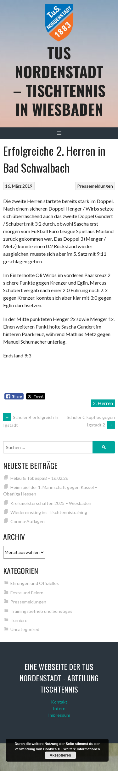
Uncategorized (24, 629)
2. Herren (103, 403)
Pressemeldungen (95, 186)
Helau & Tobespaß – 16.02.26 (39, 478)
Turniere (18, 620)
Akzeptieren (60, 755)
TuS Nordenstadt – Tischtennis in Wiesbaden (59, 80)
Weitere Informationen (82, 749)
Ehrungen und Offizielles (34, 583)
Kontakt (59, 701)
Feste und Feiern (26, 592)
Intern (59, 708)
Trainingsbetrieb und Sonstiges (41, 611)
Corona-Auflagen (27, 521)
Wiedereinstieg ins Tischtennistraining (48, 512)
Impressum (59, 715)
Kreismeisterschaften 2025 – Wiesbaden (50, 503)
